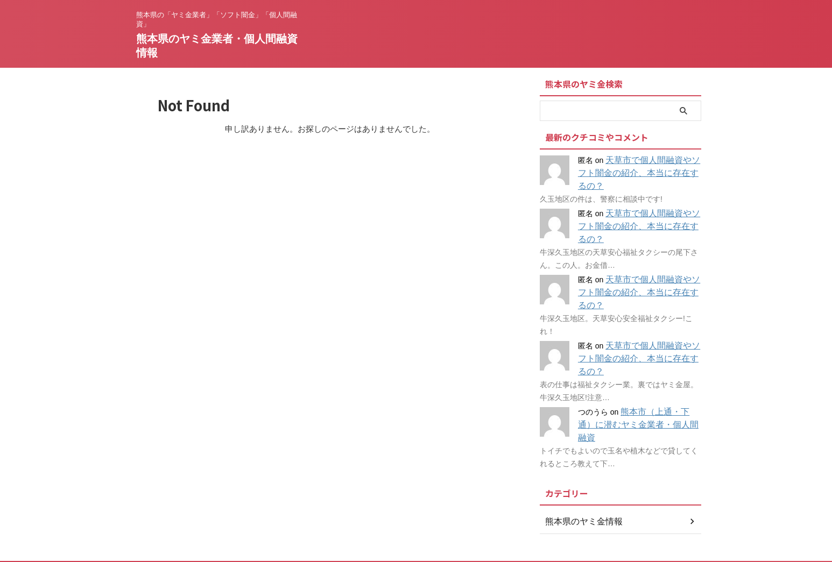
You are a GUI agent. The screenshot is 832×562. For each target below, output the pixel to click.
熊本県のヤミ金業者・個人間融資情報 (416, 527)
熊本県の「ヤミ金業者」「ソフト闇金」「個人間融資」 (416, 512)
